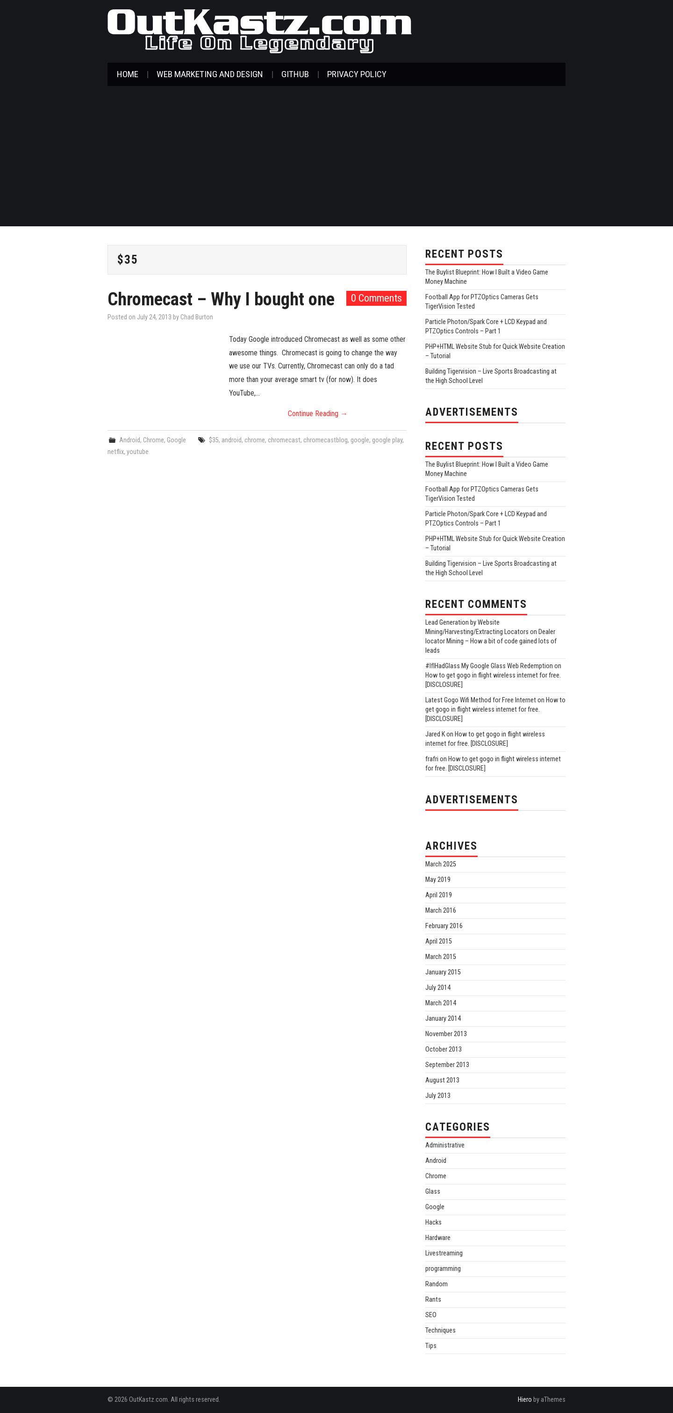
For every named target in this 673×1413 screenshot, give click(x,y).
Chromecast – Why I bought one (221, 299)
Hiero (525, 1400)
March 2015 (440, 957)
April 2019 (438, 895)
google (360, 440)
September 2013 (447, 1065)
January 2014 (443, 1019)
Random (436, 1284)
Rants (433, 1300)
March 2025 (440, 864)
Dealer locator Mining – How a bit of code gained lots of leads (491, 641)
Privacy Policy (357, 74)
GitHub (295, 74)
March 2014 (440, 1003)
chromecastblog (325, 440)
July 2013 (438, 1096)
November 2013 (446, 1034)
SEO (431, 1315)
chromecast (284, 440)
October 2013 (443, 1049)
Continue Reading (318, 413)
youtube (138, 452)
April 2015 (438, 941)
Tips (431, 1346)
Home (127, 74)
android (232, 440)
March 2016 (440, 911)
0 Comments (376, 298)
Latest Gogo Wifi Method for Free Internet (480, 700)
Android (129, 440)
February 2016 (444, 926)
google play (387, 440)
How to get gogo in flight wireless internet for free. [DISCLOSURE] (495, 709)
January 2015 (443, 972)
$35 (214, 440)
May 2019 (438, 880)
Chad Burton (196, 317)
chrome (254, 440)
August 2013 (442, 1080)
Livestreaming (444, 1253)
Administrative (445, 1145)
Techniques (440, 1330)
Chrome (153, 440)
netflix (115, 452)
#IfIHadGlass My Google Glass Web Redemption (489, 666)
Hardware (438, 1238)
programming (443, 1269)
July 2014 (438, 988)
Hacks (433, 1222)
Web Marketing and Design (210, 74)
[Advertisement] (336, 156)
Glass (432, 1192)
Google (176, 440)
